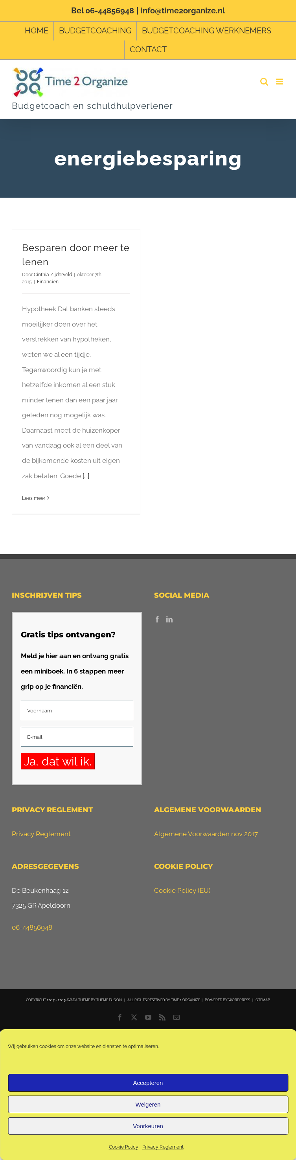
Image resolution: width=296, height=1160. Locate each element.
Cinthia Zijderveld (53, 274)
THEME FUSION (109, 1000)
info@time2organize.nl (183, 10)
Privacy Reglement (163, 1147)
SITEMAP (263, 1000)
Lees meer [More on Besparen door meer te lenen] (33, 498)
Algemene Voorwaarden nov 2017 (206, 834)
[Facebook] (157, 619)
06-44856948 (32, 927)
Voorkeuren (148, 1126)
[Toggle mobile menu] (280, 81)
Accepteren (148, 1082)
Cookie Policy (123, 1147)
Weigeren (148, 1104)
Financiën (48, 281)
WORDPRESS (239, 1000)
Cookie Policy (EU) (182, 890)
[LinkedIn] (169, 619)
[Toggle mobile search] (264, 81)
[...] (86, 476)
